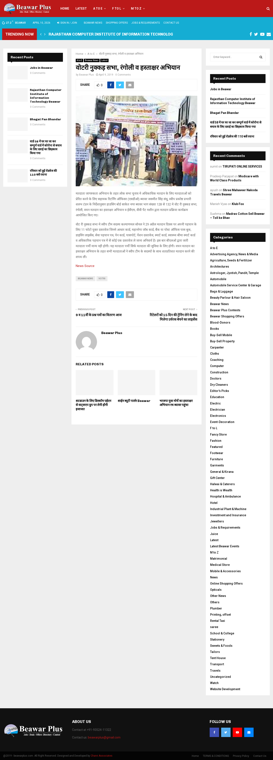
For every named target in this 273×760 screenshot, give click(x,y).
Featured (216, 447)
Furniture (216, 459)
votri (102, 278)
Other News (218, 596)
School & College (222, 633)
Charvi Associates (101, 755)
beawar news (85, 278)
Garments (217, 465)
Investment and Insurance (228, 515)
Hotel (214, 503)
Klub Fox (238, 204)
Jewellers (217, 521)
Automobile (218, 279)
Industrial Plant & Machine (228, 509)
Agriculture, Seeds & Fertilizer (231, 260)
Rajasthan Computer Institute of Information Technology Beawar (120, 34)
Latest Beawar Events (224, 546)
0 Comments (123, 74)
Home (64, 8)
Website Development (225, 689)
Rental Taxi (217, 620)
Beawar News (93, 22)
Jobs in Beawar (41, 68)
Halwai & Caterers (222, 484)
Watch (214, 683)
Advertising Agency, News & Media (234, 254)
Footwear (216, 453)
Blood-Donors (220, 322)
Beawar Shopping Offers (227, 316)
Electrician (217, 409)
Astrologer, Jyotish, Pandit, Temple (234, 273)
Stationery (217, 639)
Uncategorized (220, 676)
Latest (81, 8)
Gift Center (217, 478)
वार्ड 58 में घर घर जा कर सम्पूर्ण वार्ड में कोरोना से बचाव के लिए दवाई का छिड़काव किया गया (46, 147)
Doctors (215, 378)
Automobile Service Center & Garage (235, 285)
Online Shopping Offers (226, 583)
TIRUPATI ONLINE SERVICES (242, 166)
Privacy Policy (241, 755)
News (214, 577)
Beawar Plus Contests (225, 310)
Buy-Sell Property (222, 341)
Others (214, 602)
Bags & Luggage (221, 291)
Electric (215, 403)
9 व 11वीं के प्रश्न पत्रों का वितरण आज (99, 315)
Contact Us (171, 22)
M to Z (136, 8)
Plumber (216, 608)
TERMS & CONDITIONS (216, 755)
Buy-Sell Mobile (221, 335)
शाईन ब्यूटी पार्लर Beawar (134, 401)
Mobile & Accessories (225, 571)
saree (214, 627)
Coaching (217, 359)
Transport (217, 664)
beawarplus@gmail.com (104, 737)
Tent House (218, 658)
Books (214, 328)
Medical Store (220, 564)
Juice (214, 534)
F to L (116, 8)
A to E (97, 8)
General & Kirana (222, 471)
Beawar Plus (86, 74)
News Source (85, 266)
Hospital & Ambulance (225, 496)
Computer (217, 366)
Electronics (218, 415)
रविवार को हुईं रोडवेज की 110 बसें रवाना (43, 172)
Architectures (219, 266)
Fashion (215, 440)
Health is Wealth (221, 490)
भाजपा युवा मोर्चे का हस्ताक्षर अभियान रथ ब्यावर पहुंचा (176, 403)
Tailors (215, 652)
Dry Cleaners (219, 384)
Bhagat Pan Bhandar (45, 119)
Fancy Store (218, 434)
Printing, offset (220, 614)
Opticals (216, 589)
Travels (215, 670)
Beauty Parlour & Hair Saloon (230, 297)
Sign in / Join (67, 22)
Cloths (214, 353)
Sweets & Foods (221, 645)
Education (217, 397)
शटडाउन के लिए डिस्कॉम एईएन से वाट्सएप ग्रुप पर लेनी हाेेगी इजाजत (93, 405)
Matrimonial (218, 558)
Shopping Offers (117, 22)
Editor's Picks (219, 391)
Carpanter (217, 347)
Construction (219, 372)
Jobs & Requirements (145, 22)
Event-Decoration (222, 422)
